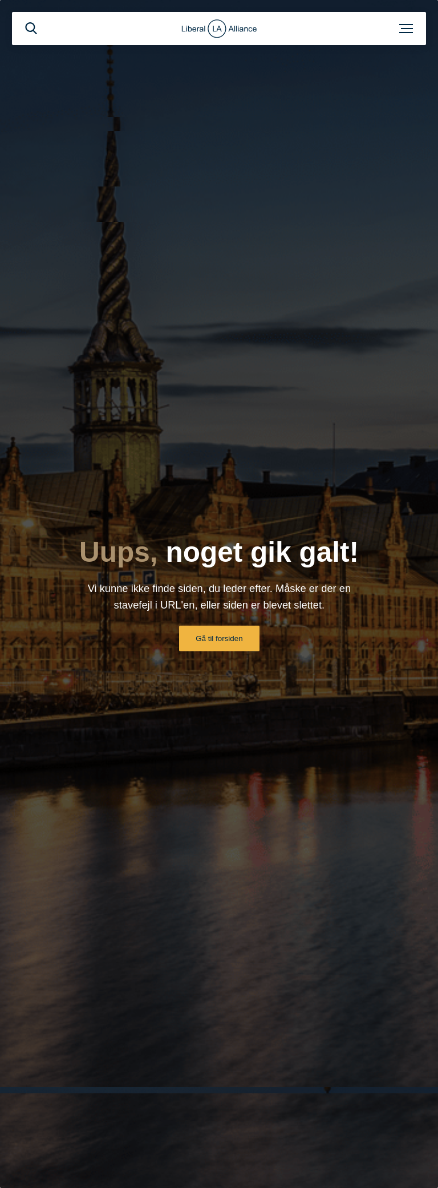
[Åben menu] (406, 28)
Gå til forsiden (219, 638)
